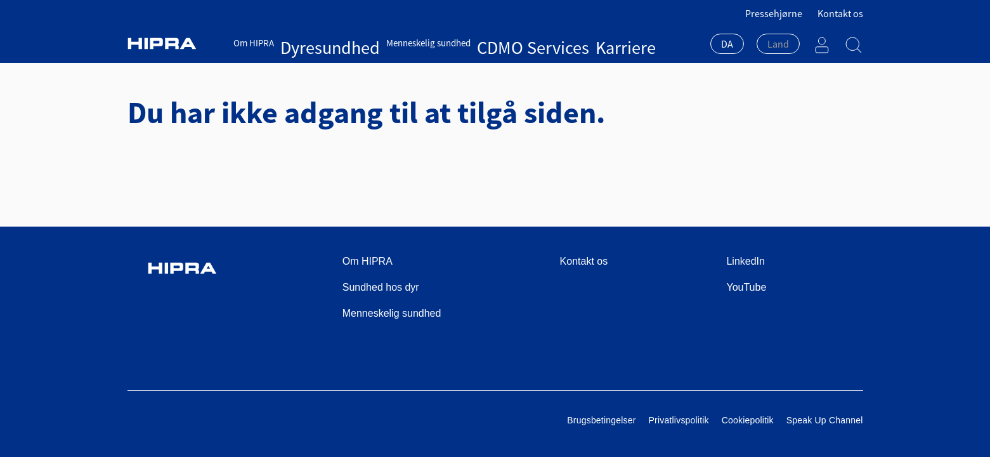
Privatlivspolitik (679, 420)
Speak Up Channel (824, 420)
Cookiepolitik (748, 420)
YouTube (746, 287)
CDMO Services (458, 43)
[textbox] (778, 44)
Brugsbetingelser (601, 420)
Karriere (510, 43)
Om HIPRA (253, 43)
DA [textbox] (727, 43)
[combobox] (727, 45)
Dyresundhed (306, 43)
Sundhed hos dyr (380, 287)
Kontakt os (840, 13)
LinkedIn (745, 261)
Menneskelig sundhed (380, 43)
